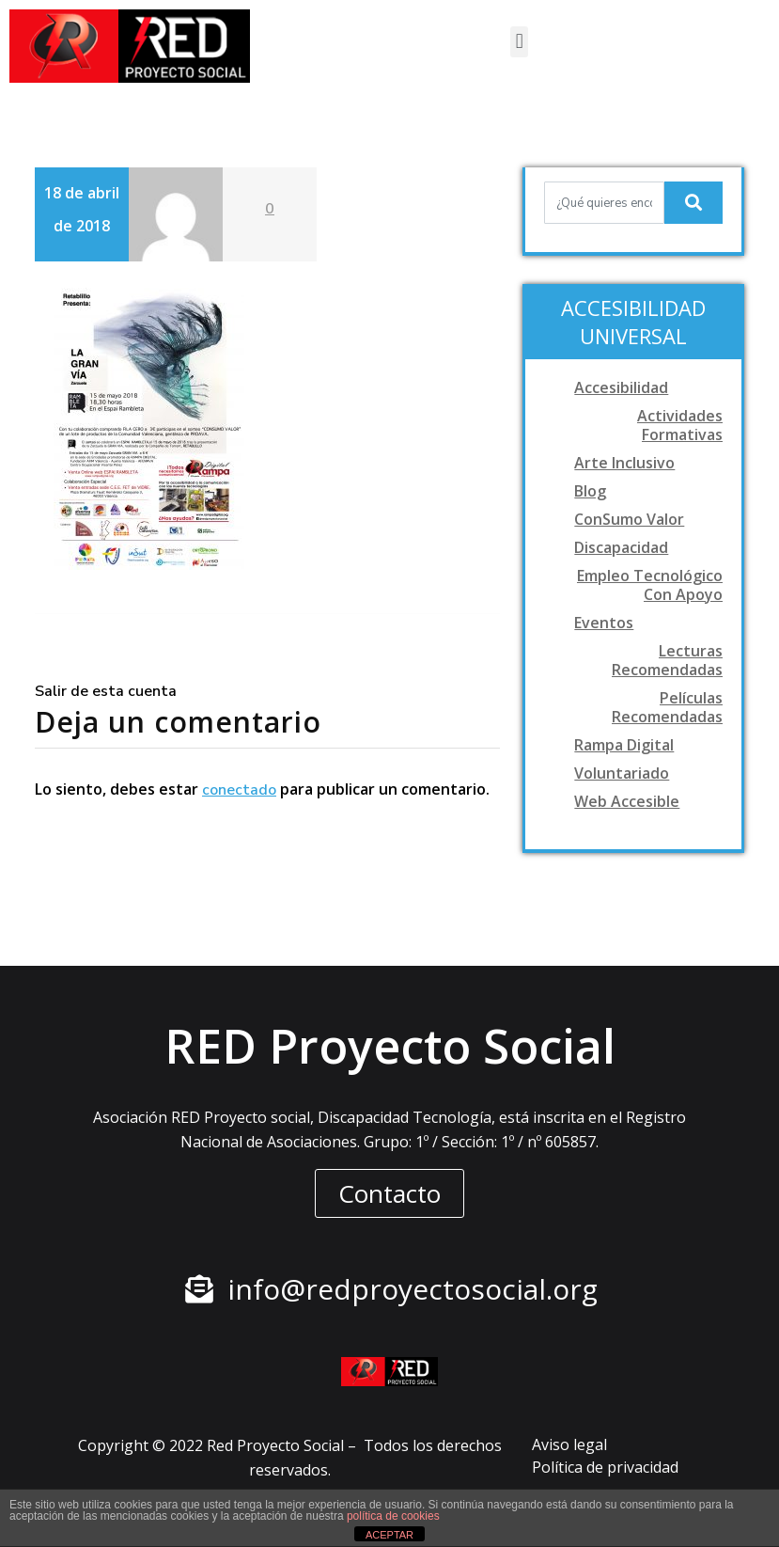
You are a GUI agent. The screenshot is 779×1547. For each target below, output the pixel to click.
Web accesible (626, 801)
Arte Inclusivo (624, 462)
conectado (239, 790)
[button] (519, 41)
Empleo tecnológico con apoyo (650, 585)
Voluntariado (621, 773)
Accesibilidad (621, 387)
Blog (590, 490)
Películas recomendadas (667, 707)
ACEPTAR (389, 1534)
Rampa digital (624, 744)
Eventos (603, 622)
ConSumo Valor (629, 519)
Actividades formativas (680, 425)
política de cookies (393, 1516)
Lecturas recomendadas (667, 660)
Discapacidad (621, 547)
